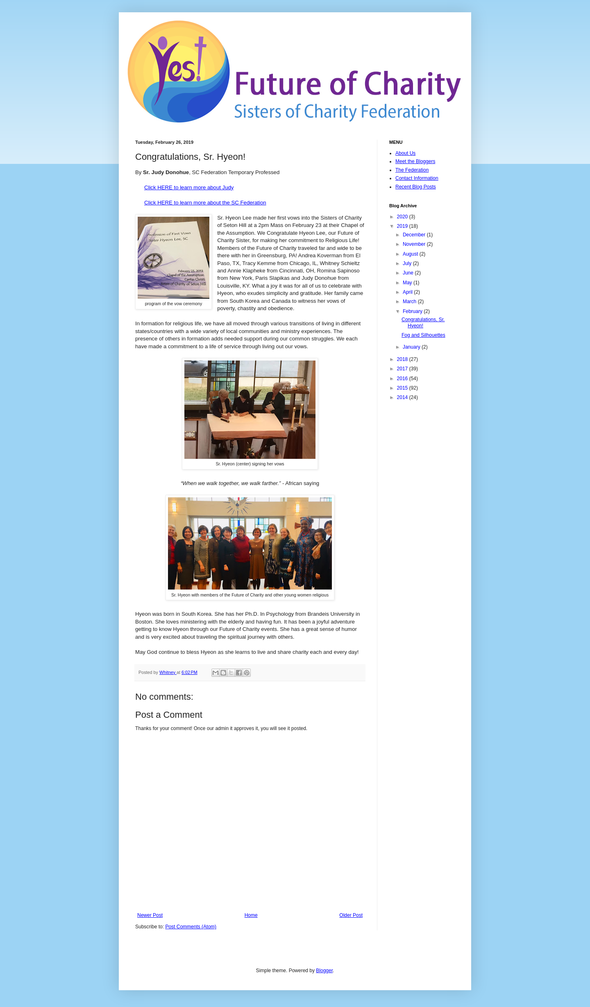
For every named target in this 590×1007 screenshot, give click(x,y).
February (413, 311)
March (410, 301)
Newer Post (150, 915)
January (412, 347)
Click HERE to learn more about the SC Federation (205, 203)
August (411, 254)
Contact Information (416, 178)
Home (251, 915)
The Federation (412, 170)
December (415, 235)
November (415, 244)
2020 (403, 217)
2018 (403, 359)
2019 (403, 226)
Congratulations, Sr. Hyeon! (423, 322)
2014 (403, 397)
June (409, 273)
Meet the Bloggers (415, 161)
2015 (403, 388)
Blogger (324, 970)
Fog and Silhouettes (423, 335)
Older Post (351, 915)
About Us (405, 153)
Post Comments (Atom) (190, 927)
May (408, 283)
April (408, 292)
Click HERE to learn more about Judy (189, 187)
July (408, 263)
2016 (403, 378)
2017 (403, 369)
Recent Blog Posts (415, 187)
